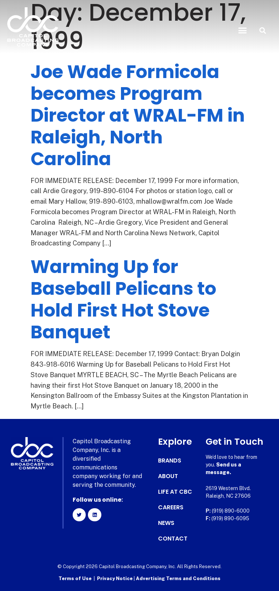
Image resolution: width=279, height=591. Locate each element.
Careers (170, 507)
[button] (243, 30)
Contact (172, 538)
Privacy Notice (115, 578)
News (166, 523)
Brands (169, 460)
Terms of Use (75, 578)
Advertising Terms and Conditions (178, 578)
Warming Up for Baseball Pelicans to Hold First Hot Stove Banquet (123, 299)
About (168, 476)
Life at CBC (175, 492)
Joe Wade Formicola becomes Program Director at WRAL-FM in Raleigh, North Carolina (138, 115)
